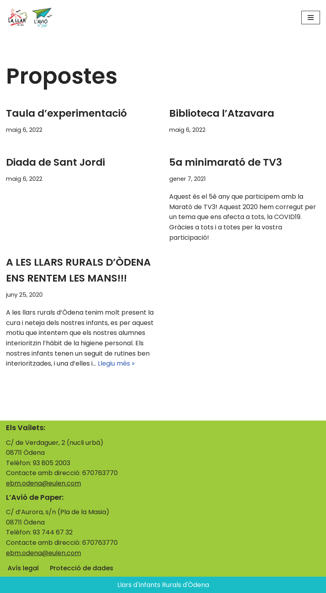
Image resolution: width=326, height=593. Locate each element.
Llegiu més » (116, 363)
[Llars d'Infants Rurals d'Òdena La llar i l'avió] (30, 17)
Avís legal (23, 568)
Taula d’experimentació (66, 113)
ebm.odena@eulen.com (43, 483)
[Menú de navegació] (310, 17)
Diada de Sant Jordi (55, 162)
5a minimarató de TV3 (225, 162)
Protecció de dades (81, 568)
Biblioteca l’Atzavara (221, 113)
